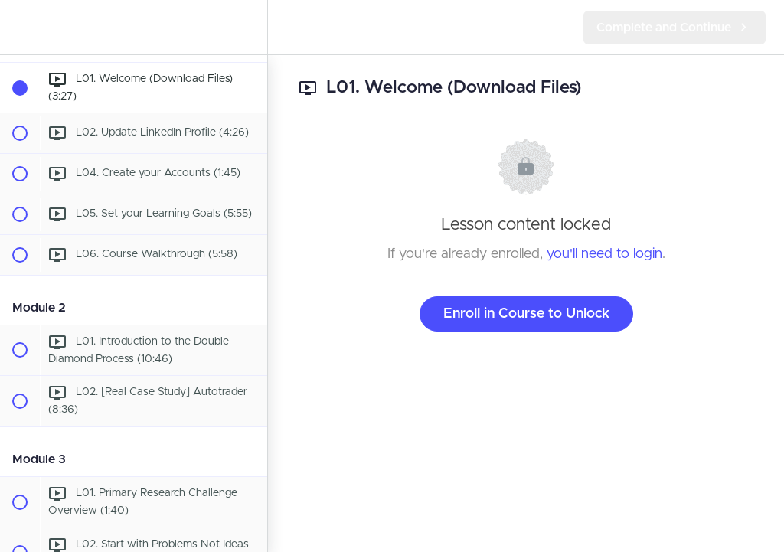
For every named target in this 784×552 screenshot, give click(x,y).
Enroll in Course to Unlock (526, 314)
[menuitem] (248, 27)
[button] (19, 27)
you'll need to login (604, 254)
